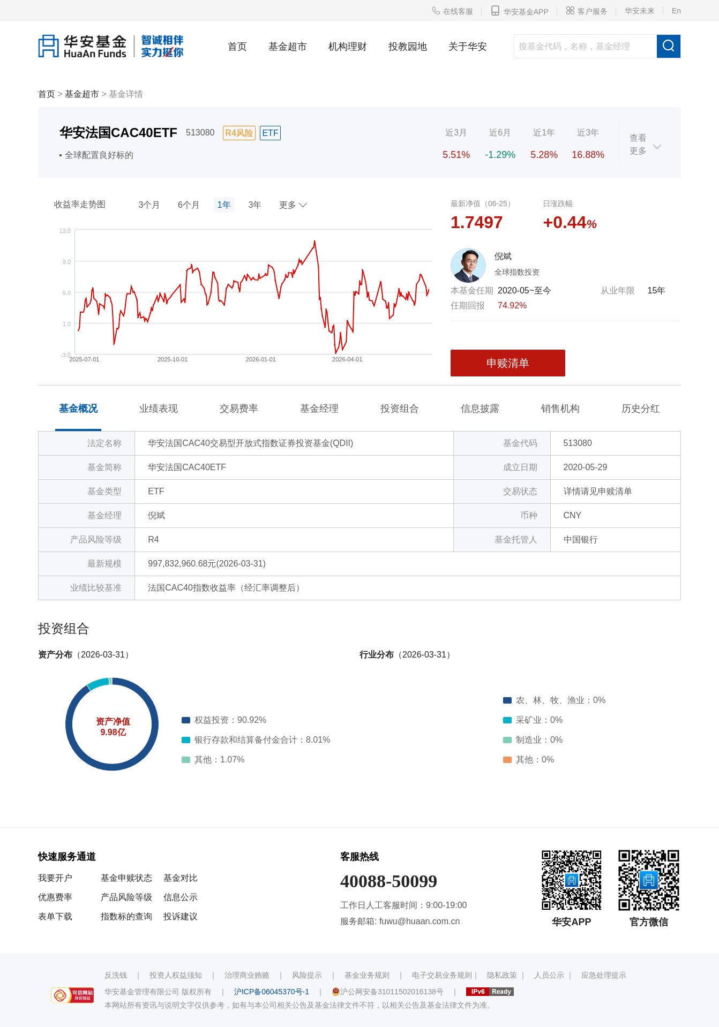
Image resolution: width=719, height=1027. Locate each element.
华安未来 (640, 10)
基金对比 (180, 877)
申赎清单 (507, 363)
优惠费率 (55, 897)
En (676, 10)
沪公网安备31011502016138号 (388, 991)
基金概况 (78, 408)
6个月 (189, 204)
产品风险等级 (126, 897)
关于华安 (467, 46)
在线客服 (452, 11)
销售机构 (560, 408)
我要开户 (55, 877)
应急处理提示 (603, 975)
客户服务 (587, 11)
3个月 (149, 204)
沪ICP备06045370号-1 (271, 991)
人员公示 (549, 975)
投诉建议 (180, 916)
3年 (254, 204)
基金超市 (287, 46)
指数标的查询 (126, 916)
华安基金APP (519, 10)
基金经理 (319, 408)
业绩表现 (158, 408)
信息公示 (180, 897)
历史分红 (640, 408)
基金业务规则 (367, 975)
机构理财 (347, 46)
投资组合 (399, 408)
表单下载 (55, 916)
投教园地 (407, 46)
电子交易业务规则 (442, 975)
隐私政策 (502, 975)
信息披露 (480, 408)
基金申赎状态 (126, 877)
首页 (237, 46)
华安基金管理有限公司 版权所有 (158, 991)
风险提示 (307, 975)
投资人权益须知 (175, 975)
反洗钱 (115, 975)
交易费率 (239, 408)
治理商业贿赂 (246, 975)
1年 (224, 204)
